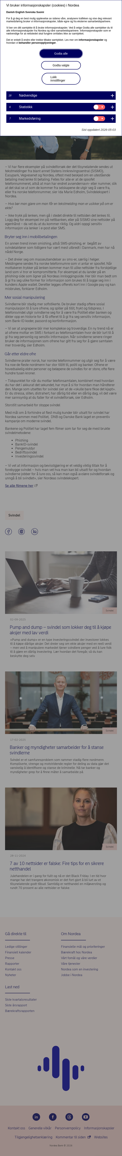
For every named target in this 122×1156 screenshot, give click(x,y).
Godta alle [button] (61, 53)
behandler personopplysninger (37, 42)
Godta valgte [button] (61, 65)
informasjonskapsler (91, 39)
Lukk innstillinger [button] (57, 78)
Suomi (40, 12)
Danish (10, 12)
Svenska (30, 12)
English (19, 12)
